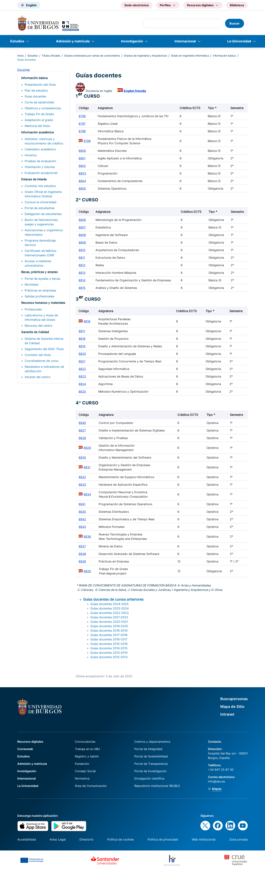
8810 (82, 250)
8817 (82, 331)
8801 (82, 158)
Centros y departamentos (152, 741)
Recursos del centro (38, 325)
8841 (82, 504)
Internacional (185, 41)
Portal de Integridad (148, 749)
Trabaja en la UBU (87, 749)
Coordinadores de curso (42, 361)
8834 (87, 494)
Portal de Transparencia (151, 764)
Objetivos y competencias (43, 108)
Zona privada (238, 839)
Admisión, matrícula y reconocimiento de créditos (44, 141)
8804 (82, 181)
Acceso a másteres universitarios (38, 263)
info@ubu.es (216, 781)
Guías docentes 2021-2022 (109, 617)
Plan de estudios (36, 90)
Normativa (82, 778)
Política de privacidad (163, 839)
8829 (87, 448)
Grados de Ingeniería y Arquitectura (145, 55)
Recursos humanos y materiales (43, 303)
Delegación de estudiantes (43, 214)
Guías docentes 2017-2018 (108, 635)
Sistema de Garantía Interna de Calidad (44, 341)
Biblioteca (237, 5)
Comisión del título (38, 355)
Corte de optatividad (39, 102)
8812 (82, 265)
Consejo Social (85, 771)
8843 (82, 527)
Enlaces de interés (34, 179)
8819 (82, 346)
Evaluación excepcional (41, 173)
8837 (82, 546)
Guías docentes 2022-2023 (109, 613)
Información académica (37, 132)
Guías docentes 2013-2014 (109, 652)
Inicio (20, 55)
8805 (82, 188)
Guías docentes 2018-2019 (109, 630)
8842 (82, 519)
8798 (82, 131)
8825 (82, 391)
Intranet (227, 714)
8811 (82, 257)
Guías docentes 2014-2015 (109, 648)
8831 (87, 467)
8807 (82, 227)
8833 (82, 484)
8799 (87, 141)
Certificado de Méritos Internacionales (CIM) (40, 253)
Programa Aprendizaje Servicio (40, 243)
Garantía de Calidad (35, 332)
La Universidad (239, 41)
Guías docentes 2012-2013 (109, 657)
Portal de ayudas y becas (42, 278)
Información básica (224, 55)
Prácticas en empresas (40, 290)
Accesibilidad (26, 839)
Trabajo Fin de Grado (39, 114)
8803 (82, 173)
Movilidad (31, 284)
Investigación (132, 41)
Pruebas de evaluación (40, 161)
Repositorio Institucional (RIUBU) (157, 786)
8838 (82, 554)
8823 (82, 376)
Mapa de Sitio (232, 706)
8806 (82, 220)
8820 (82, 354)
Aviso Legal (58, 839)
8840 (82, 423)
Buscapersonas (234, 699)
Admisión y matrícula (73, 41)
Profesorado (33, 309)
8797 (82, 123)
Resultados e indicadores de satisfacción (44, 369)
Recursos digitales (30, 741)
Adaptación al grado (39, 120)
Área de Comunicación (91, 786)
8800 (82, 151)
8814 (82, 280)
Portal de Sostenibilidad (151, 756)
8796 (82, 116)
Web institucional (203, 839)
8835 (82, 511)
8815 (82, 288)
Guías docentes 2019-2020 (109, 626)
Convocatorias (85, 741)
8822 (82, 369)
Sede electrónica (136, 5)
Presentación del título (40, 84)
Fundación (82, 764)
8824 (82, 384)
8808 (82, 235)
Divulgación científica (149, 778)
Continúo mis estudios (40, 186)
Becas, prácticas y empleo (39, 272)
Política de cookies (120, 839)
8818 (82, 338)
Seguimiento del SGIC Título (44, 349)
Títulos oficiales (51, 55)
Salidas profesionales (39, 296)
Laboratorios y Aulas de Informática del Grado (41, 317)
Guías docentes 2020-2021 (109, 621)
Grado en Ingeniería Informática (190, 55)
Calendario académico (40, 149)
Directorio (86, 839)
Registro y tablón (87, 756)
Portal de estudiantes (39, 208)
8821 (82, 361)
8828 (82, 438)
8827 (82, 430)
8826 (87, 571)
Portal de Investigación (150, 771)
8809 (82, 242)
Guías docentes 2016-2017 (108, 639)
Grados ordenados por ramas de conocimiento (92, 55)
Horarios (31, 155)
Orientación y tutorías (40, 167)
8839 (82, 561)
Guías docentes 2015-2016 (109, 644)
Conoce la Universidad (40, 202)
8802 (82, 166)
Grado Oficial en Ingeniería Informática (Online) (43, 194)
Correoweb (25, 749)
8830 (82, 457)
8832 (82, 477)
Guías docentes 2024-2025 (109, 604)
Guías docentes (35, 96)
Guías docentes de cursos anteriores (113, 599)
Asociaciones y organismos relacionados (44, 232)
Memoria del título (37, 126)
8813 (82, 273)
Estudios (17, 41)
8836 (87, 536)
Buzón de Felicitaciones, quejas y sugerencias (41, 222)
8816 (87, 321)
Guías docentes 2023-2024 (109, 608)
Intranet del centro (37, 377)
